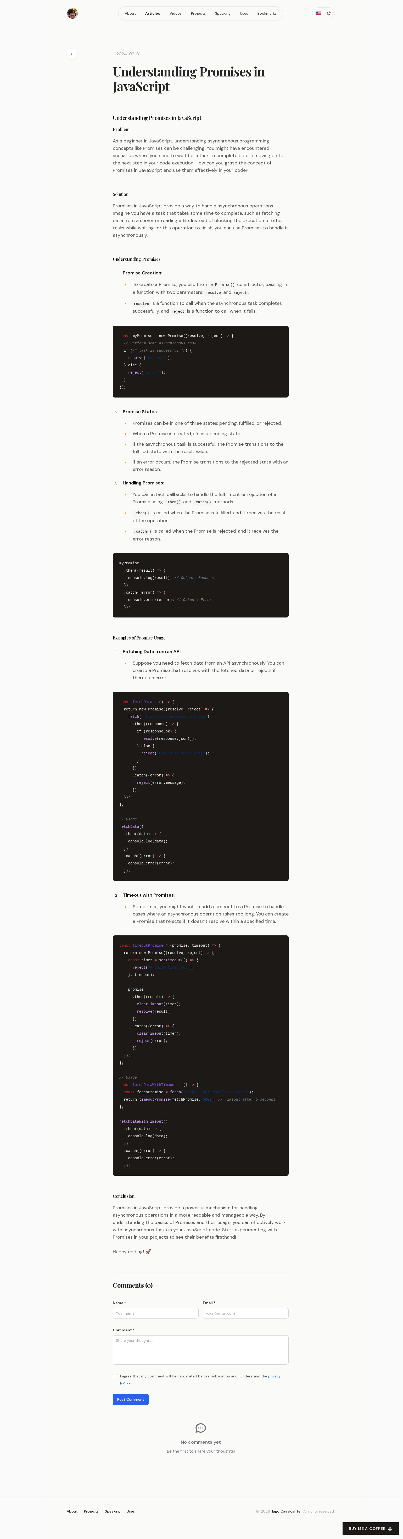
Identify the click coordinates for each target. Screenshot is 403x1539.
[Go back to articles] (72, 54)
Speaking (223, 13)
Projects (198, 13)
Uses (244, 13)
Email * (209, 1301)
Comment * (124, 1328)
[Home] (72, 13)
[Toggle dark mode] (328, 13)
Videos (176, 13)
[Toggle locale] (318, 13)
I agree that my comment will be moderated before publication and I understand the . (200, 1377)
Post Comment (130, 1397)
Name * (119, 1301)
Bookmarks (267, 13)
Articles (152, 13)
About (130, 13)
